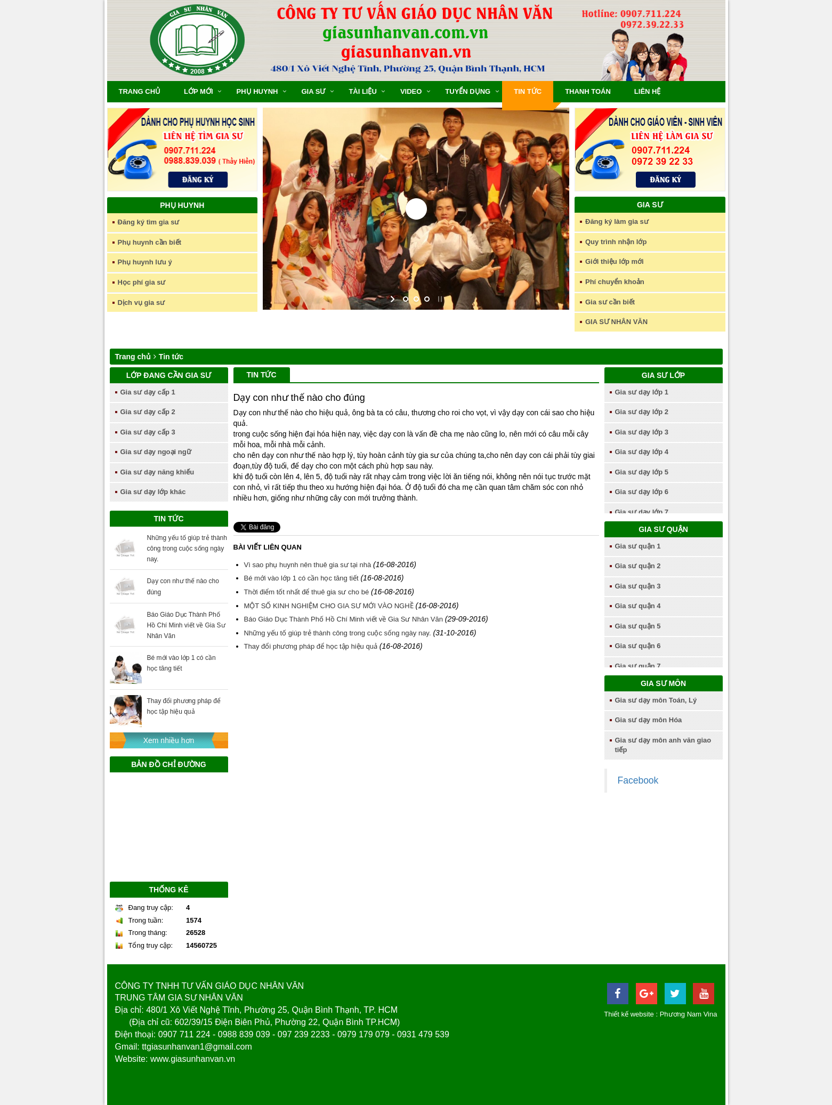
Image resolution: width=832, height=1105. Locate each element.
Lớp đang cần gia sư (168, 375)
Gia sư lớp (663, 375)
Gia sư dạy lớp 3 (642, 432)
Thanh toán (588, 91)
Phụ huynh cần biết (150, 242)
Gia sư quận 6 (638, 646)
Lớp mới (198, 91)
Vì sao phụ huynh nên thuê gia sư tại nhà (307, 565)
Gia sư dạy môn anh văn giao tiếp (663, 745)
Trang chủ (140, 91)
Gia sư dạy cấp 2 (147, 412)
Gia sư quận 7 (638, 666)
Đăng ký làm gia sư (617, 221)
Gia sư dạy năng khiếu (157, 472)
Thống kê (169, 889)
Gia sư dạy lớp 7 (642, 512)
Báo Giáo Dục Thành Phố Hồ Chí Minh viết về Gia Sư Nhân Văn (186, 625)
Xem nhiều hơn (169, 740)
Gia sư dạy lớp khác (153, 492)
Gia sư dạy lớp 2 (642, 412)
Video (411, 91)
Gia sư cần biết (610, 302)
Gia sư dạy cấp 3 (147, 432)
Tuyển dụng (467, 91)
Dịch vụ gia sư (141, 303)
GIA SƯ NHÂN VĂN (616, 322)
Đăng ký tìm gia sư (149, 222)
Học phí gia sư (142, 282)
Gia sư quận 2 (638, 566)
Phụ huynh (257, 91)
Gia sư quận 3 (638, 586)
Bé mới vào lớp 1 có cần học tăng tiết (301, 578)
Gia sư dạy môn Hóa (648, 720)
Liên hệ (647, 91)
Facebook (638, 780)
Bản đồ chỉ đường (168, 764)
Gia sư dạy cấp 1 (147, 392)
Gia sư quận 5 (638, 626)
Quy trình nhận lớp (616, 242)
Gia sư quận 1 (638, 546)
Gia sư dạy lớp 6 (642, 492)
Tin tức (528, 91)
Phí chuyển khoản (614, 282)
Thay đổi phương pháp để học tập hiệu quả (310, 646)
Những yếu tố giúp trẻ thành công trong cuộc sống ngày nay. (187, 548)
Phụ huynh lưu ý (145, 262)
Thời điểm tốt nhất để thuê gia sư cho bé (306, 592)
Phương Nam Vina (688, 1014)
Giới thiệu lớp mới (614, 261)
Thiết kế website (628, 1014)
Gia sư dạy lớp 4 (642, 452)
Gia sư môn (663, 683)
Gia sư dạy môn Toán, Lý (656, 700)
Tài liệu (363, 91)
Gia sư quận (663, 529)
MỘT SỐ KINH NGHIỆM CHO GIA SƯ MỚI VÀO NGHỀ (329, 606)
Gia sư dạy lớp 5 (642, 472)
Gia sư (313, 91)
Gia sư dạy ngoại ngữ (155, 452)
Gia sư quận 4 (638, 606)
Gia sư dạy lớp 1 (642, 392)
